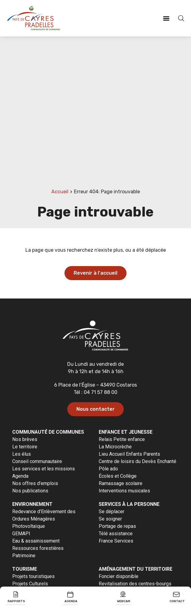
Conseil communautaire (37, 461)
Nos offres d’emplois (35, 483)
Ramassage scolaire (120, 483)
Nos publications (30, 491)
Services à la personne (129, 504)
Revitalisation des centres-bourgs (135, 584)
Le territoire (24, 447)
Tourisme (24, 569)
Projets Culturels (30, 584)
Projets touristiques (33, 576)
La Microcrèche (115, 447)
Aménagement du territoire (135, 569)
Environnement (32, 504)
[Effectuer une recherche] (180, 18)
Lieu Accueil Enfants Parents (129, 454)
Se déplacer (111, 511)
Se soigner (110, 519)
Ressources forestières (38, 548)
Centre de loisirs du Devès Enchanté (137, 461)
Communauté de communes (48, 432)
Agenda (20, 476)
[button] (166, 18)
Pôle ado (108, 469)
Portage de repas (117, 526)
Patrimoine (23, 555)
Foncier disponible (118, 576)
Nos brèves (24, 439)
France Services (116, 541)
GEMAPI (21, 533)
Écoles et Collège (118, 476)
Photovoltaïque (28, 526)
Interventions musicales (124, 491)
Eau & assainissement (36, 541)
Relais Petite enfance (122, 439)
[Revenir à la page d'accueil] (33, 18)
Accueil (59, 192)
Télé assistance (116, 533)
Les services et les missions (43, 469)
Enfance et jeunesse (125, 432)
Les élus (21, 454)
